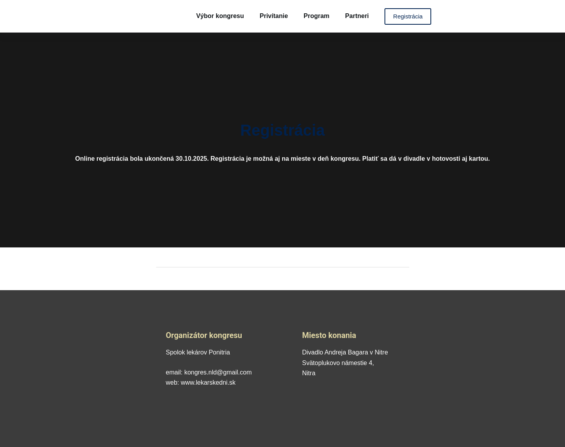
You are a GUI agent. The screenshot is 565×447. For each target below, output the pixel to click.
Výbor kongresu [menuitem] (220, 16)
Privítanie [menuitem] (274, 16)
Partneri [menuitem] (357, 16)
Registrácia (408, 16)
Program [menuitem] (317, 16)
